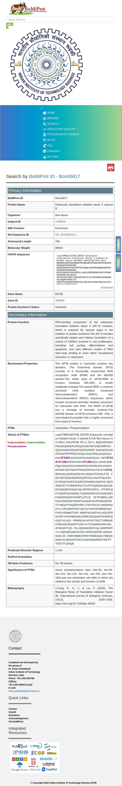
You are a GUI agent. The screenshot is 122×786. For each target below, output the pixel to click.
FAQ (47, 146)
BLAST (49, 140)
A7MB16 (60, 221)
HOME (53, 113)
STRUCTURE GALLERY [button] (59, 129)
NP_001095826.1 (65, 234)
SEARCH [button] (51, 124)
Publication (51, 151)
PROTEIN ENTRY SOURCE (61, 134)
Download (107, 287)
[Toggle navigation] (41, 108)
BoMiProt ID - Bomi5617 (54, 176)
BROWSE (51, 118)
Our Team (50, 157)
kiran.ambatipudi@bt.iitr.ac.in (24, 691)
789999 (59, 300)
